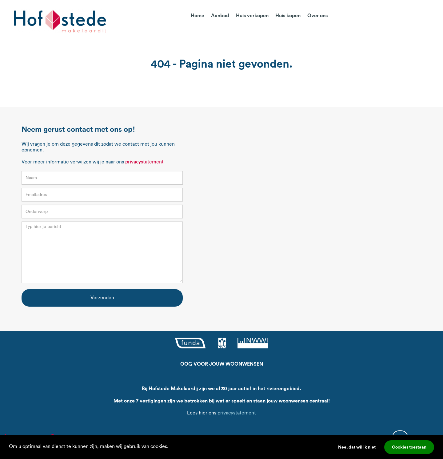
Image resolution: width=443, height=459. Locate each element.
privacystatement (144, 162)
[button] (170, 447)
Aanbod (220, 15)
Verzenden (102, 297)
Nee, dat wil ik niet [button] (357, 447)
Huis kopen (288, 15)
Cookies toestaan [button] (409, 447)
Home (197, 15)
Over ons (317, 15)
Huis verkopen (252, 15)
